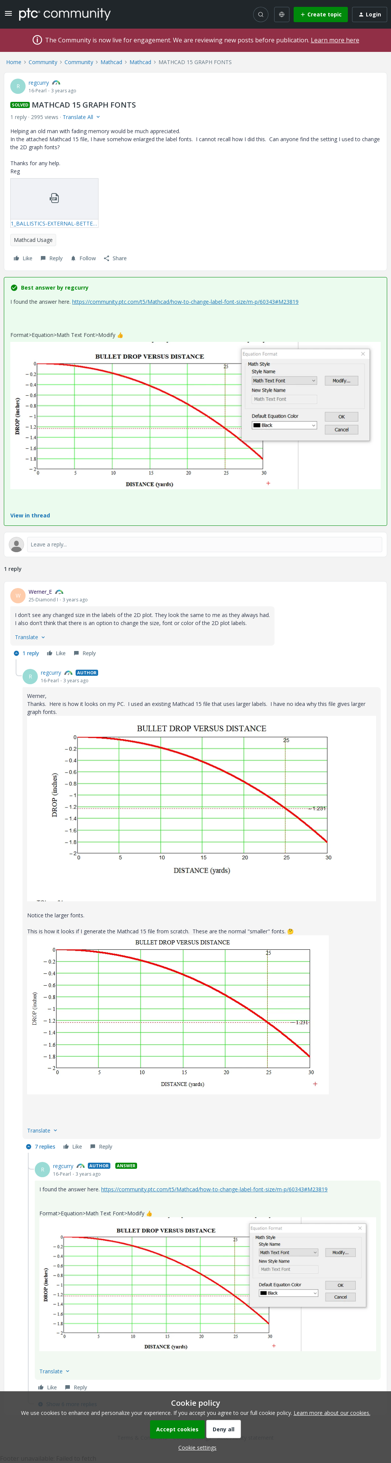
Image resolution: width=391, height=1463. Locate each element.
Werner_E (40, 591)
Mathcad (111, 62)
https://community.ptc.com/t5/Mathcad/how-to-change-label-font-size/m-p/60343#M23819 (185, 301)
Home (13, 62)
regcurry (39, 82)
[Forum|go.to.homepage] (65, 14)
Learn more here (335, 40)
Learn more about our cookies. (332, 1412)
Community (43, 62)
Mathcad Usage (33, 239)
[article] (195, 623)
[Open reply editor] (195, 544)
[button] (8, 15)
